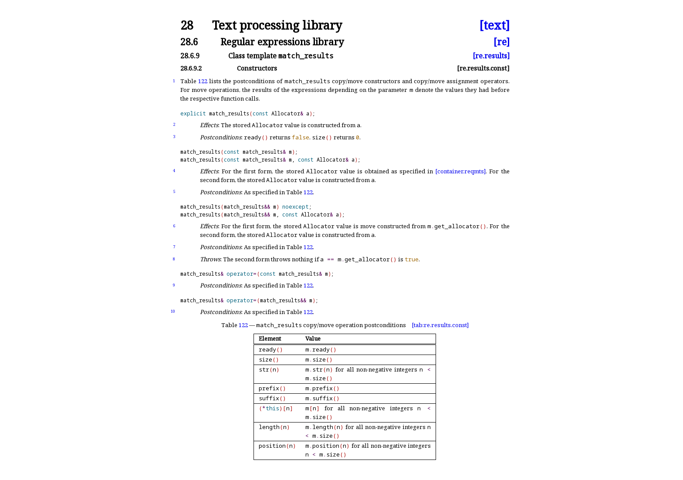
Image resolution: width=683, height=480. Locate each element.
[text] (494, 25)
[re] (502, 41)
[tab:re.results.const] (440, 325)
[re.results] (491, 55)
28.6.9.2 (191, 68)
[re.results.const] (483, 68)
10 (173, 311)
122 (202, 81)
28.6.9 (189, 55)
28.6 (189, 41)
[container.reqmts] (460, 171)
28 (186, 25)
